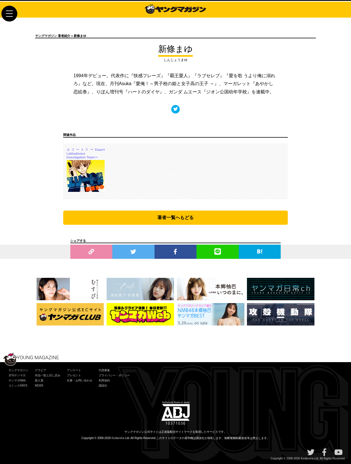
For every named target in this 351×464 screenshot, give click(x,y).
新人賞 (39, 380)
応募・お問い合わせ (79, 380)
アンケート (74, 370)
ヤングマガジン (18, 370)
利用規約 (104, 380)
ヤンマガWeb (17, 380)
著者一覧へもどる (175, 217)
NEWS (39, 385)
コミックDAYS (18, 385)
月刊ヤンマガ (17, 375)
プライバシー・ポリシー (114, 375)
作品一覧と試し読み (47, 375)
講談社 (103, 385)
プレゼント (74, 375)
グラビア (40, 370)
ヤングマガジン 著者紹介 (52, 35)
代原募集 (104, 370)
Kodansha (118, 438)
